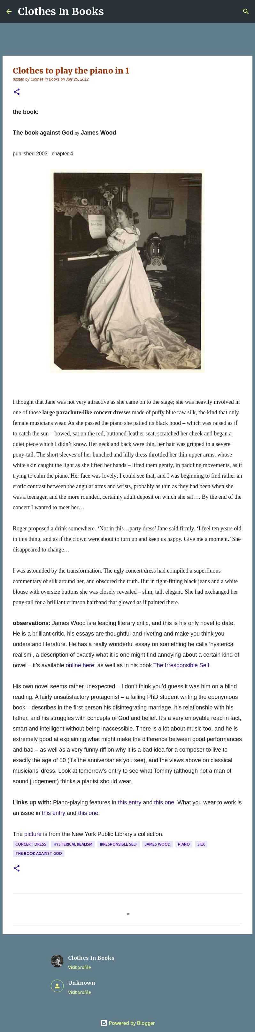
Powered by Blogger (127, 1023)
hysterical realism (73, 844)
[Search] (246, 11)
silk (201, 844)
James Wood (158, 844)
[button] (16, 92)
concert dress (30, 844)
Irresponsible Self (118, 844)
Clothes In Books (61, 11)
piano (184, 844)
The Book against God (38, 853)
